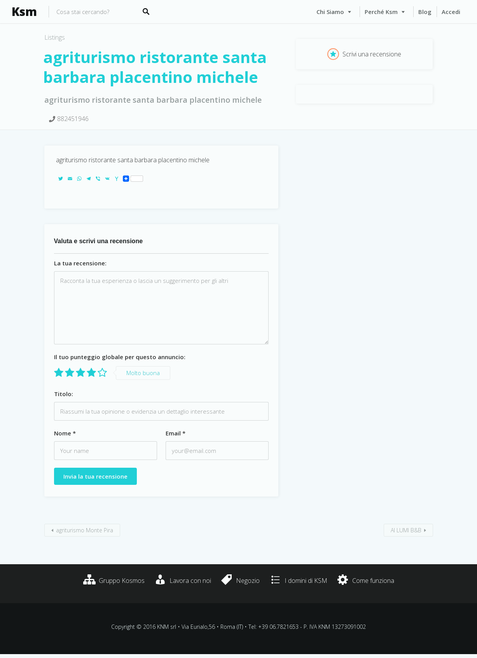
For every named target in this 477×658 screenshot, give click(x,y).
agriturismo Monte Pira (84, 530)
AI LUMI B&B (406, 530)
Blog (425, 12)
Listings (54, 37)
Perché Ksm (381, 12)
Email (175, 433)
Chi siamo (330, 12)
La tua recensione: (80, 263)
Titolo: (63, 394)
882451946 (73, 118)
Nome (65, 433)
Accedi (451, 12)
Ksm (24, 11)
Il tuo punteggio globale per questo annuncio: (119, 357)
